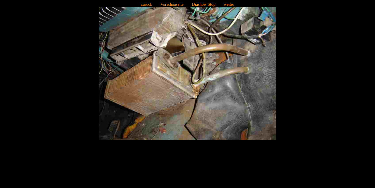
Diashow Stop (203, 4)
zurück (146, 4)
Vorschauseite (172, 4)
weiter (229, 4)
